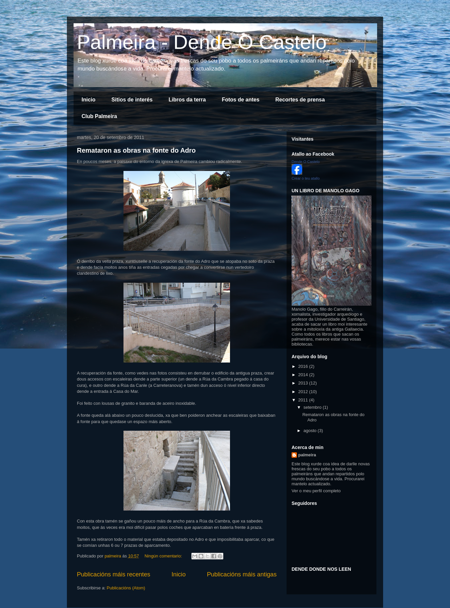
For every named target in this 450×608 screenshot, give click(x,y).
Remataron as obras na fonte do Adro (136, 150)
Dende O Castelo (306, 162)
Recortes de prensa (300, 99)
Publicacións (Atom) (126, 587)
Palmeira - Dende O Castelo (202, 42)
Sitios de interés (132, 99)
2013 (303, 382)
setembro (313, 407)
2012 (303, 391)
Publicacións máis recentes (113, 574)
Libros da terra (187, 99)
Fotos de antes (240, 99)
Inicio (89, 99)
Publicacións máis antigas (242, 574)
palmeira (307, 454)
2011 (303, 399)
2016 (303, 366)
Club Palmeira (99, 116)
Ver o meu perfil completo (316, 490)
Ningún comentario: (163, 555)
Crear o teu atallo (306, 178)
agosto (311, 430)
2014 (303, 374)
